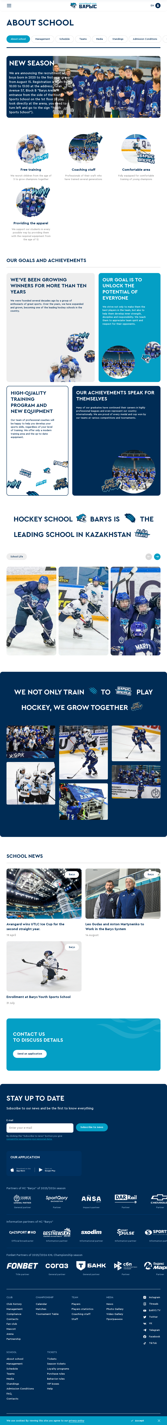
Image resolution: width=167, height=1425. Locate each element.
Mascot (11, 1329)
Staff (75, 1319)
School (11, 1352)
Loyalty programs (58, 1369)
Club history (14, 1304)
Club (9, 1297)
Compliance (13, 1314)
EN (152, 5)
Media (99, 39)
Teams (83, 39)
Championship (45, 1297)
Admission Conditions (145, 39)
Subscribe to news (92, 1127)
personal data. (44, 1139)
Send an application (30, 1053)
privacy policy (76, 1420)
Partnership (13, 1339)
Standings (118, 39)
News (109, 1304)
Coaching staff (81, 1314)
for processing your (26, 1139)
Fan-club (11, 1324)
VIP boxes (53, 1384)
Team (75, 1297)
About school (18, 39)
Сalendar (41, 1304)
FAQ (8, 1393)
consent (10, 1139)
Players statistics (82, 1309)
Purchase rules (56, 1374)
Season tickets (56, 1364)
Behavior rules (56, 1379)
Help (50, 1388)
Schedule (64, 39)
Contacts (12, 1319)
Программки (114, 1319)
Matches (41, 1309)
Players (76, 1304)
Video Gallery (114, 1314)
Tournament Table (47, 1314)
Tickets (52, 1352)
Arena (10, 1334)
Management (42, 39)
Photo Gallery (115, 1309)
